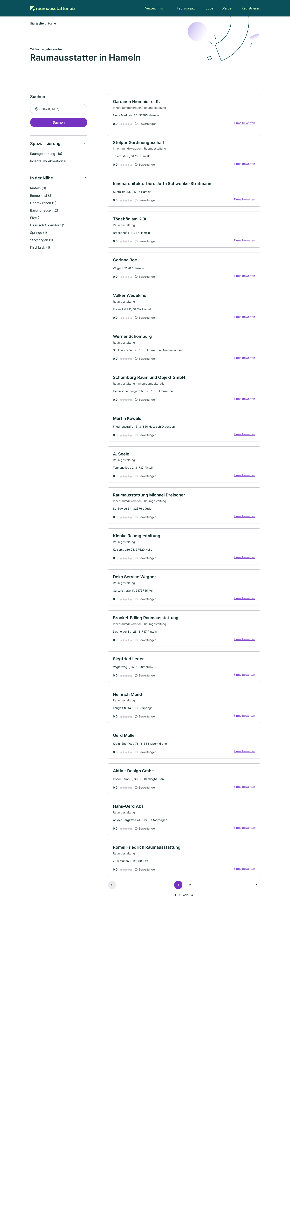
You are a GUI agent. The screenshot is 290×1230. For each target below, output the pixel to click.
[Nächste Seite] (256, 888)
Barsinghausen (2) (44, 210)
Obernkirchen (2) (43, 203)
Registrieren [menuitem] (251, 8)
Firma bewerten (244, 123)
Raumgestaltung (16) (46, 154)
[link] (184, 112)
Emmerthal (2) (41, 196)
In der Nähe (41, 178)
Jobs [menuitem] (209, 8)
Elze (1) (36, 218)
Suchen (59, 123)
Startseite (37, 23)
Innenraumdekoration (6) (49, 161)
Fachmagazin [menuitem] (187, 8)
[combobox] (58, 109)
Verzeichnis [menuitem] (154, 8)
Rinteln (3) (38, 188)
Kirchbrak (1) (40, 248)
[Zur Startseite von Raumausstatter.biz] (52, 8)
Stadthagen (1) (41, 240)
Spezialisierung (45, 143)
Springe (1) (38, 233)
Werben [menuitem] (227, 8)
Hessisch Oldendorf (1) (48, 225)
